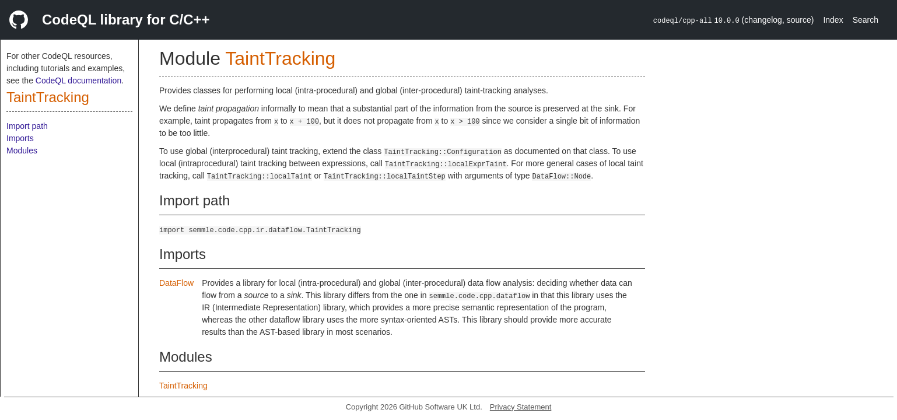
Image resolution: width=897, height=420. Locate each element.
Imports (20, 138)
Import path (27, 126)
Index (833, 19)
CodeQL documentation (78, 80)
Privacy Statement (521, 406)
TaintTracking (47, 97)
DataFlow (176, 283)
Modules (21, 150)
